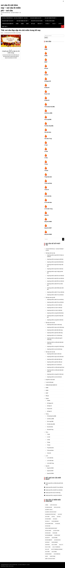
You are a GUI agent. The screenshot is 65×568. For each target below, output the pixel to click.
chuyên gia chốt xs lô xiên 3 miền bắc (54, 307)
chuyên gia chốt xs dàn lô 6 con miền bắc (55, 298)
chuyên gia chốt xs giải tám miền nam (54, 361)
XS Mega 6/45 (47, 81)
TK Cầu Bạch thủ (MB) (49, 106)
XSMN (22, 23)
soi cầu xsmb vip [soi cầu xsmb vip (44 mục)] (48, 539)
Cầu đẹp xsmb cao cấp (35, 18)
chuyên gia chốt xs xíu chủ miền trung (54, 348)
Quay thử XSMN (48, 233)
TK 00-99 (46, 189)
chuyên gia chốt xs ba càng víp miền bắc (55, 258)
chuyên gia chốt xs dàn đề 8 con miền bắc (55, 280)
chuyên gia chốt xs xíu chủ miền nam (54, 376)
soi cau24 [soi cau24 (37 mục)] (55, 518)
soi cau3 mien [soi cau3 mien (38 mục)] (48, 518)
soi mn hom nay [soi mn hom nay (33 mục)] (48, 553)
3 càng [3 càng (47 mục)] (46, 504)
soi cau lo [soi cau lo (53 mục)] (47, 520)
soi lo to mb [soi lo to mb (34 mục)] (47, 546)
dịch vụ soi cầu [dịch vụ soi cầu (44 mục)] (57, 506)
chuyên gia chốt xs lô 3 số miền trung (54, 334)
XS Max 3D (46, 100)
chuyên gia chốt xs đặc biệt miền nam (54, 358)
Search (46, 37)
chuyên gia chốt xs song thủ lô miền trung (55, 345)
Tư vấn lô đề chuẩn (49, 20)
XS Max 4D (46, 87)
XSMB (17, 23)
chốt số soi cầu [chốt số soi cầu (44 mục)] (53, 504)
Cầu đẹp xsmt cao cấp (7, 20)
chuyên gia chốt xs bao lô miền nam (54, 353)
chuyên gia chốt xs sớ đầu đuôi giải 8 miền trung (54, 483)
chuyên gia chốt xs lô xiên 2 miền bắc (54, 304)
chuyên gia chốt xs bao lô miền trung (54, 324)
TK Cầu (47, 23)
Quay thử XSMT (48, 227)
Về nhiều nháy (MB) (49, 125)
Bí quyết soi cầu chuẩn (36, 20)
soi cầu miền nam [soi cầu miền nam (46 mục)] (48, 534)
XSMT (27, 23)
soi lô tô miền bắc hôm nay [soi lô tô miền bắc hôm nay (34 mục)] (56, 548)
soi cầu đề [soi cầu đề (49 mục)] (47, 541)
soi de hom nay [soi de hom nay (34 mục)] (55, 541)
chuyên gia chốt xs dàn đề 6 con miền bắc (55, 277)
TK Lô (53, 23)
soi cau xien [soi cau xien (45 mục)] (47, 525)
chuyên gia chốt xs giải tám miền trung (55, 332)
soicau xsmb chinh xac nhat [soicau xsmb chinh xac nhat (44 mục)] (51, 527)
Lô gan (46, 144)
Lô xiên (46, 151)
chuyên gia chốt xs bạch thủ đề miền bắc (55, 261)
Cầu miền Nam (47, 132)
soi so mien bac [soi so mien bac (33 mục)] (57, 553)
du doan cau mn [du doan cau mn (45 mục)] (48, 506)
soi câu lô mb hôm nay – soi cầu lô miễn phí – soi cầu (11, 8)
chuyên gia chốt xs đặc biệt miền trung (55, 329)
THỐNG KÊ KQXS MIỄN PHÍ (7, 23)
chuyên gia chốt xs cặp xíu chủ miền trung (55, 326)
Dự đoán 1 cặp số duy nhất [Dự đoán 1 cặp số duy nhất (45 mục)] (50, 511)
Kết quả (33, 23)
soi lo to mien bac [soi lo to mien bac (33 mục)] (56, 546)
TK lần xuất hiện (48, 182)
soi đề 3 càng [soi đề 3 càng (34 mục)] (52, 555)
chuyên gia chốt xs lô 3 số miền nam (54, 364)
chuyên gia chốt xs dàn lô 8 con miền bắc (55, 301)
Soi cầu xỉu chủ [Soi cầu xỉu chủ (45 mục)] (57, 539)
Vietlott (40, 23)
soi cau (11, 565)
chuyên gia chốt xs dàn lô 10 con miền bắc (55, 291)
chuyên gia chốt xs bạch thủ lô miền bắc (55, 268)
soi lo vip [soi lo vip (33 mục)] (47, 548)
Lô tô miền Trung (48, 208)
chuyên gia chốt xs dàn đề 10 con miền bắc (54, 486)
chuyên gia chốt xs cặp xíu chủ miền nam (55, 355)
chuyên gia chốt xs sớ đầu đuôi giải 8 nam (55, 366)
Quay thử (4, 26)
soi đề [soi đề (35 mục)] (46, 555)
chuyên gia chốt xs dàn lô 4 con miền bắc (55, 294)
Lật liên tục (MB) (48, 112)
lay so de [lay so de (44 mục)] (60, 513)
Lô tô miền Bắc (48, 195)
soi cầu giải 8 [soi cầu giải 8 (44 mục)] (47, 532)
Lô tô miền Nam (48, 201)
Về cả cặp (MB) (48, 119)
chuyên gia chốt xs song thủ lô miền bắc (55, 319)
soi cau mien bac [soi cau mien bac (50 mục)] (55, 520)
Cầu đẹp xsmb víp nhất (50, 18)
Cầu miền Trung (48, 138)
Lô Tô (60, 23)
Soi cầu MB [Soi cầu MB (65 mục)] (55, 532)
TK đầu (46, 163)
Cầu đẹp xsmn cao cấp (22, 20)
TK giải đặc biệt (48, 176)
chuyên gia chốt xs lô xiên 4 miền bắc (54, 309)
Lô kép (46, 157)
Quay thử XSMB (48, 221)
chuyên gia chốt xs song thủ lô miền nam (55, 373)
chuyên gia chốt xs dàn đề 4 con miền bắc (55, 275)
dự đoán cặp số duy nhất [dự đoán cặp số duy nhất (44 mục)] (50, 513)
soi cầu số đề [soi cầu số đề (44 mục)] (57, 534)
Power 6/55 (47, 93)
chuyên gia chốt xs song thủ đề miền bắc (55, 312)
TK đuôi (46, 170)
